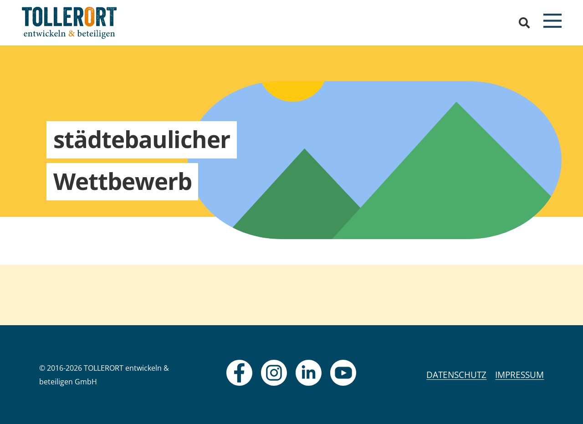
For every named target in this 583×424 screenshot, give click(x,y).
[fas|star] (239, 373)
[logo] (69, 23)
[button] (524, 22)
